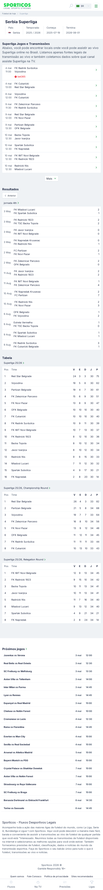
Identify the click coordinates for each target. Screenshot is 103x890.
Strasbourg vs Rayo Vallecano (20, 784)
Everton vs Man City (14, 736)
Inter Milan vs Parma (15, 687)
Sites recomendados (82, 876)
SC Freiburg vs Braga (15, 792)
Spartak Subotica (21, 470)
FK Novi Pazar (19, 403)
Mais (51, 178)
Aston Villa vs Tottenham (17, 679)
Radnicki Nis (18, 456)
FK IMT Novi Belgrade (23, 430)
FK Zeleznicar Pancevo (24, 396)
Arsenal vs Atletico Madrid (18, 752)
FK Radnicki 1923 (21, 436)
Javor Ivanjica (19, 450)
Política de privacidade (56, 876)
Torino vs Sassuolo (14, 808)
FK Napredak (18, 476)
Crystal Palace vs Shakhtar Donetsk (23, 768)
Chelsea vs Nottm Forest (17, 711)
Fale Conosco (34, 876)
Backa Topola (18, 443)
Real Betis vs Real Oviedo (17, 663)
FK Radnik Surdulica (22, 423)
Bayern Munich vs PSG (16, 760)
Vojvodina (17, 383)
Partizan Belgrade (21, 389)
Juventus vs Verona (14, 655)
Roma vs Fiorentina (14, 727)
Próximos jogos (15, 649)
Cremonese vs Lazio (15, 719)
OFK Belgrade (19, 409)
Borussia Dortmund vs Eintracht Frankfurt (26, 800)
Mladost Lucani (20, 463)
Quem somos (17, 876)
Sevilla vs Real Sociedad (17, 744)
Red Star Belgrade (21, 376)
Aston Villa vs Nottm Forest (18, 776)
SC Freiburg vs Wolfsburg (18, 671)
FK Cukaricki (18, 416)
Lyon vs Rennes (12, 695)
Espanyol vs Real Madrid (17, 703)
